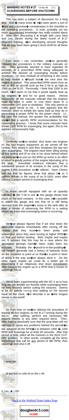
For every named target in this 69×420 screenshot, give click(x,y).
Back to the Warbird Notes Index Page (34, 400)
